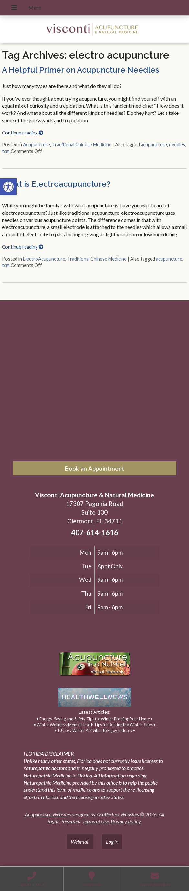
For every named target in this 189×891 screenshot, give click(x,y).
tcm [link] (6, 151)
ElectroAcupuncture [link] (44, 259)
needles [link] (177, 144)
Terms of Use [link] (95, 821)
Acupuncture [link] (36, 144)
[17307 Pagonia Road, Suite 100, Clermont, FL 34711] (94, 382)
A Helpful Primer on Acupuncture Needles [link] (80, 69)
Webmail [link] (80, 841)
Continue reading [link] (22, 132)
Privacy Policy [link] (126, 821)
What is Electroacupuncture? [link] (56, 184)
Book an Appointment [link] (94, 468)
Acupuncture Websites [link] (48, 814)
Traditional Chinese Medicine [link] (81, 144)
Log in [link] (112, 841)
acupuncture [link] (154, 144)
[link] (8, 186)
